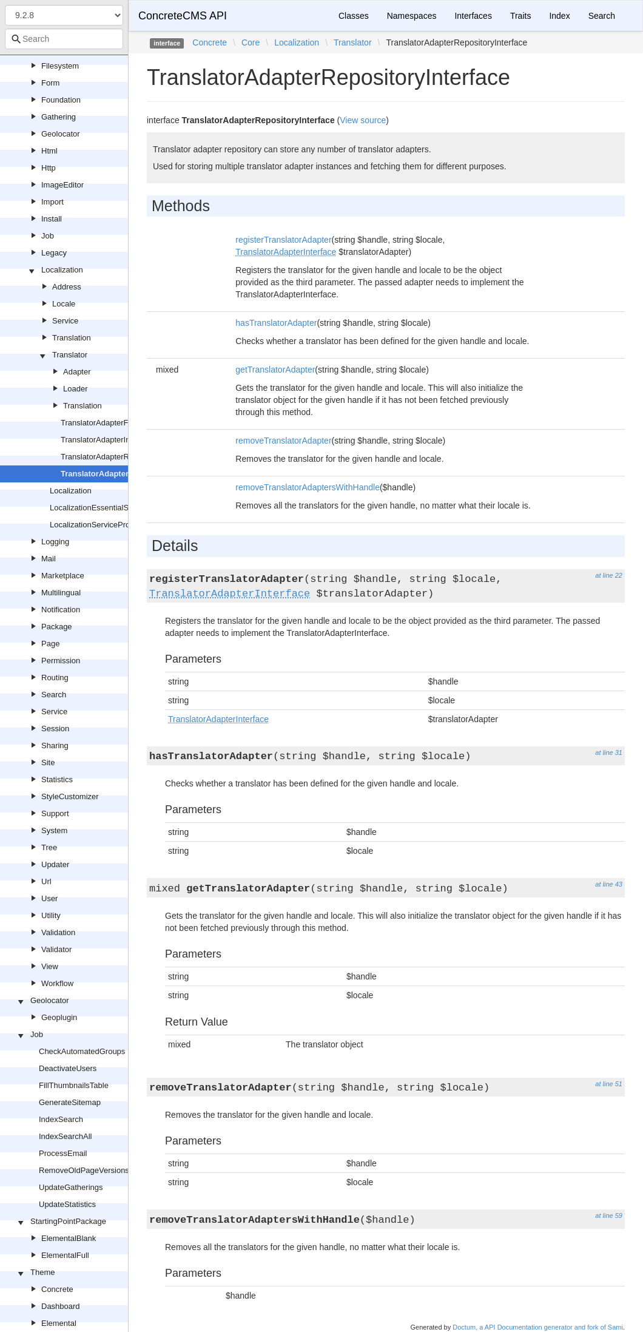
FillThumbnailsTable (74, 1085)
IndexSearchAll (65, 1136)
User (49, 898)
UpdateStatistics (67, 1204)
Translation (71, 337)
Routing (55, 677)
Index (559, 16)
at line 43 (608, 884)
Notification (60, 609)
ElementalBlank (68, 1238)
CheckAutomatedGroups (82, 1051)
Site (48, 762)
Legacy (54, 252)
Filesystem (60, 65)
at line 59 (608, 1215)
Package (56, 626)
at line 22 (608, 575)
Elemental (58, 1323)
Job (47, 235)
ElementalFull (65, 1255)
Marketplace (62, 575)
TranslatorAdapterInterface (107, 439)
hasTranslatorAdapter (276, 323)
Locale (63, 303)
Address (66, 286)
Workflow (57, 983)
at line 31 (608, 752)
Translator (69, 354)
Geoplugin (59, 1017)
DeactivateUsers (67, 1068)
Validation (58, 932)
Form (50, 82)
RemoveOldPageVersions (84, 1170)
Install (51, 218)
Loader (75, 388)
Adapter (77, 371)
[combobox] (64, 39)
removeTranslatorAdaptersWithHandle (307, 487)
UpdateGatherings (71, 1187)
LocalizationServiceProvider (98, 524)
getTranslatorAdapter (275, 369)
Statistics (57, 779)
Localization (62, 269)
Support (55, 813)
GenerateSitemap (70, 1102)
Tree (49, 847)
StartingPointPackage (68, 1221)
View (49, 966)
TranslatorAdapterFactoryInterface (121, 422)
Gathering (58, 116)
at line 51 (608, 1083)
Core (250, 42)
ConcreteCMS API (182, 16)
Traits (520, 16)
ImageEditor (62, 184)
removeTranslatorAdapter (283, 440)
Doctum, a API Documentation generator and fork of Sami (538, 1327)
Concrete (57, 1289)
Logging (55, 541)
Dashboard (60, 1306)
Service (65, 320)
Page (50, 643)
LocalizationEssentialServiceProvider (114, 507)
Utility (51, 915)
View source (363, 120)
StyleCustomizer (70, 796)
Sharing (55, 745)
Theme (42, 1272)
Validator (56, 949)
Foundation (61, 99)
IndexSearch (61, 1119)
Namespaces (412, 16)
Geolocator (60, 133)
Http (48, 167)
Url (46, 881)
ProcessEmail (63, 1153)
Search (53, 694)
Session (55, 728)
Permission (60, 660)
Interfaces (472, 16)
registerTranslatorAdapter (283, 240)
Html (49, 150)
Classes (353, 16)
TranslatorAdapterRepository (111, 456)
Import (52, 201)
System (54, 830)
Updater (55, 864)
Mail (48, 558)
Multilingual (61, 592)
